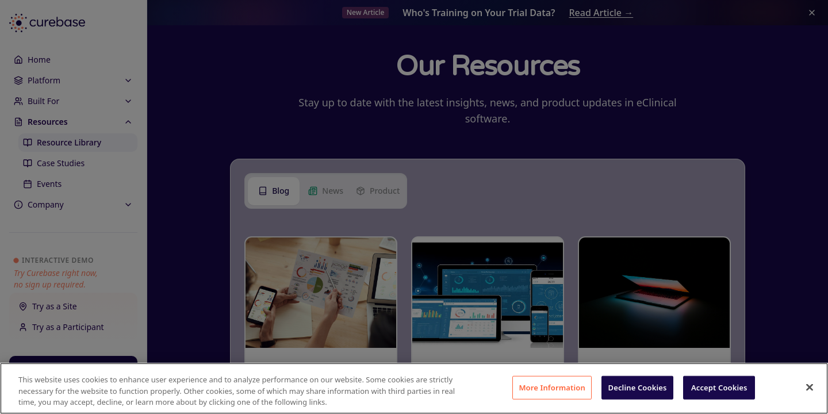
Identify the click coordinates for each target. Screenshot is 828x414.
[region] (414, 388)
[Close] (809, 387)
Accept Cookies (719, 387)
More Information (552, 387)
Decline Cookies (637, 387)
